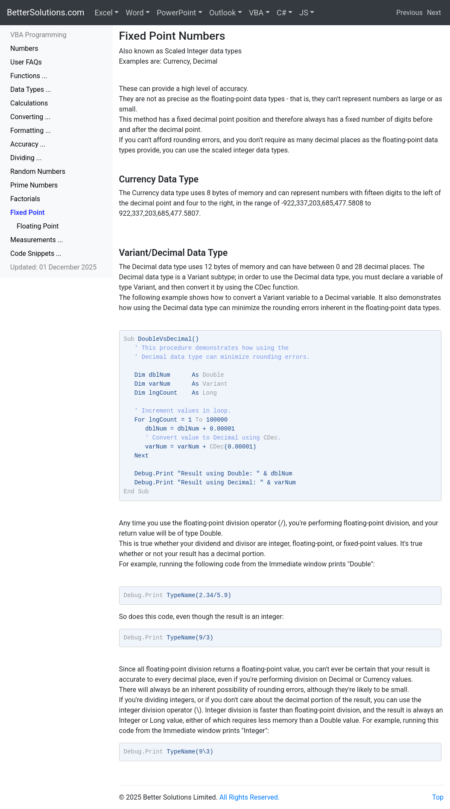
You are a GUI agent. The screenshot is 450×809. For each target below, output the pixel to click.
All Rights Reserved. (249, 797)
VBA (256, 12)
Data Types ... (30, 89)
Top (438, 797)
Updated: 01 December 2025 (53, 267)
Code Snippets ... (35, 253)
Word (134, 12)
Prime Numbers (34, 185)
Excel (104, 12)
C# (281, 12)
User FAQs (26, 62)
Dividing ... (25, 158)
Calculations (29, 103)
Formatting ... (30, 130)
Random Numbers (37, 171)
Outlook (222, 12)
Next (434, 13)
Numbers (24, 48)
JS (303, 12)
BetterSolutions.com (46, 12)
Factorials (25, 199)
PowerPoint (176, 12)
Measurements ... (36, 240)
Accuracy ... (27, 144)
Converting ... (30, 117)
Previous (409, 13)
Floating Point (38, 226)
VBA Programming (38, 35)
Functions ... (28, 76)
